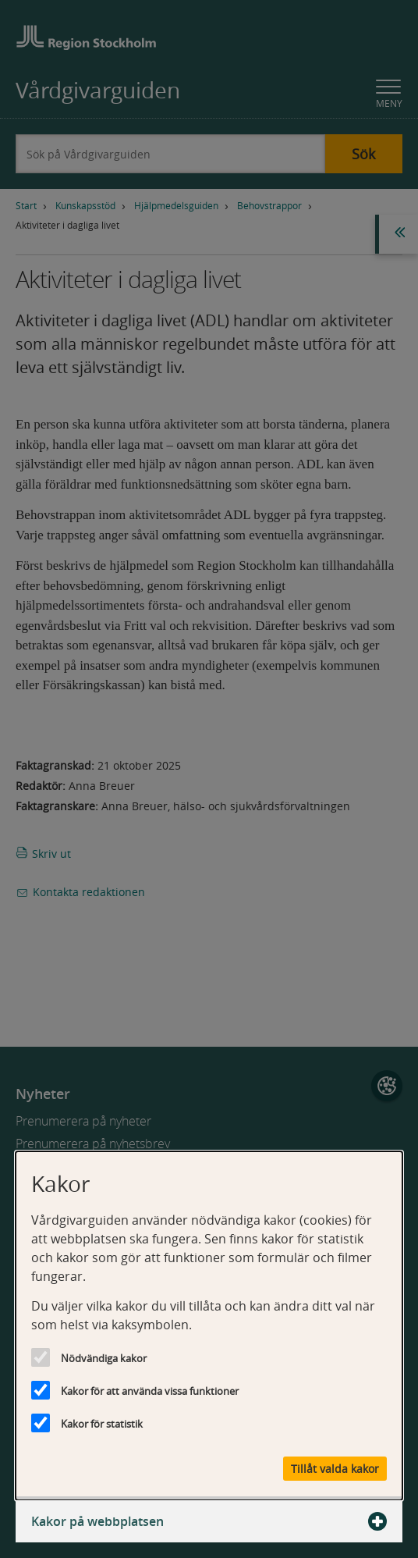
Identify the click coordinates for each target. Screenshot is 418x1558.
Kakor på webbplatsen (209, 1521)
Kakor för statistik (102, 1424)
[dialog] (209, 1325)
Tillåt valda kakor (335, 1468)
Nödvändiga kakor (104, 1358)
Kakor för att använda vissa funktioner (150, 1391)
